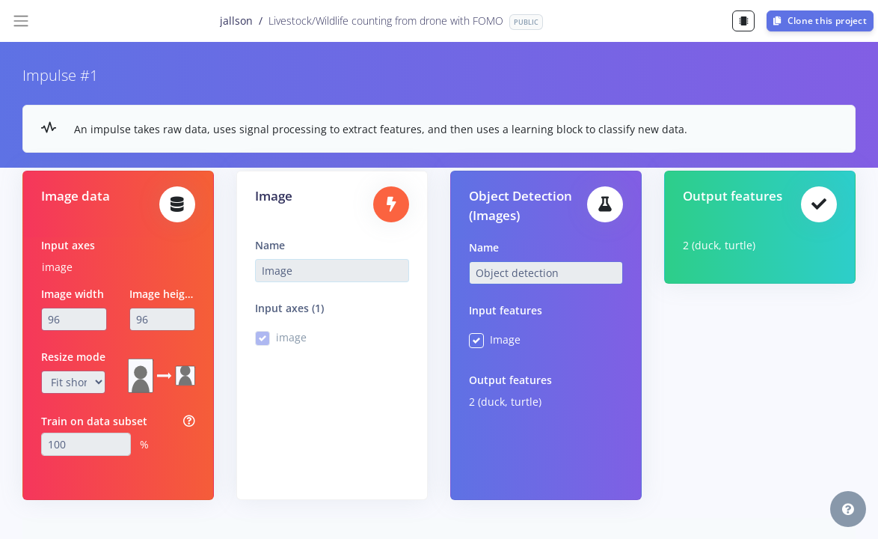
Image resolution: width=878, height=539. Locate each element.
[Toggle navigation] (21, 21)
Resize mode (73, 357)
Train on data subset (94, 421)
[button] (848, 509)
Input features (505, 310)
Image (505, 339)
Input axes (68, 245)
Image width (72, 294)
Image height (162, 294)
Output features (510, 380)
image (57, 267)
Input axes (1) (289, 308)
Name (270, 245)
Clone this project (820, 20)
